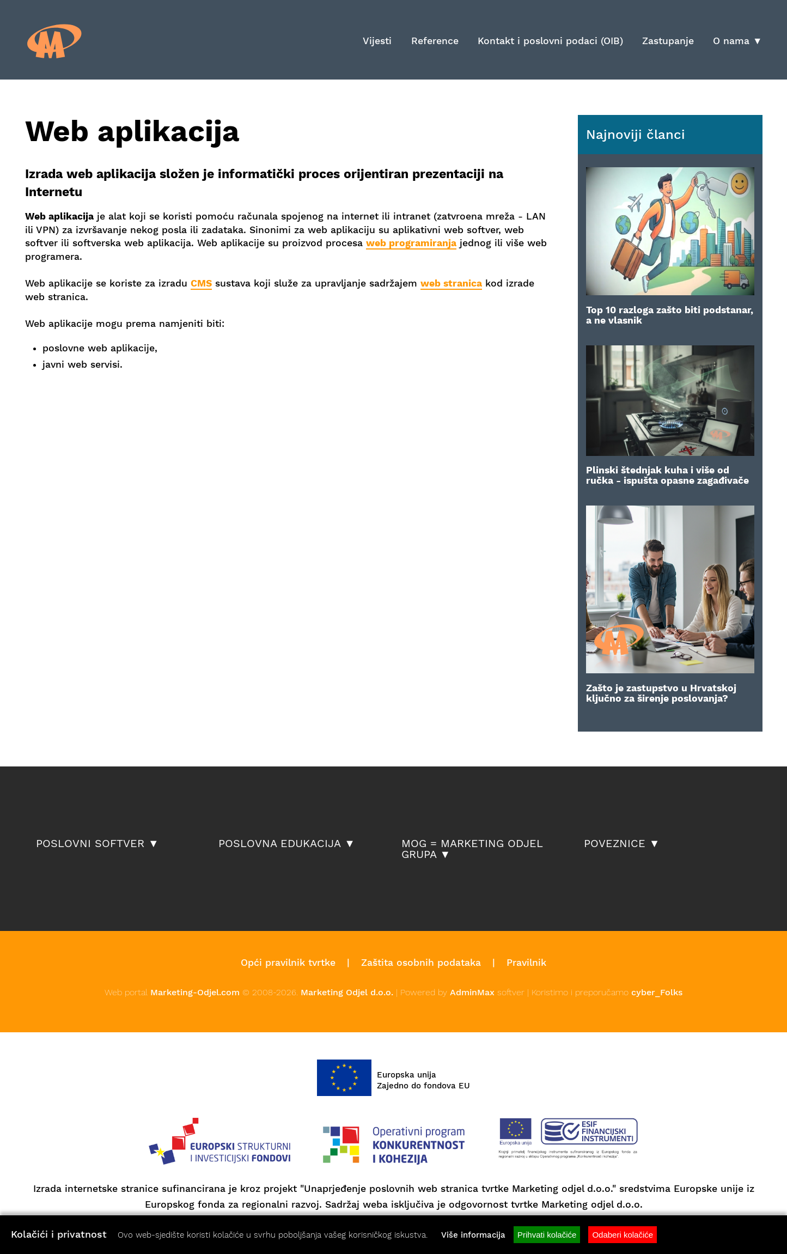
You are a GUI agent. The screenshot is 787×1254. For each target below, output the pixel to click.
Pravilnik (526, 962)
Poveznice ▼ (622, 843)
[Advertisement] (152, 407)
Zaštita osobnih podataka (421, 962)
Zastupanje (668, 40)
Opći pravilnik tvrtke (288, 962)
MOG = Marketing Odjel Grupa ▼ (471, 849)
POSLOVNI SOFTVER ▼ (97, 843)
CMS (201, 283)
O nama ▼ (737, 40)
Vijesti (377, 40)
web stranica (451, 283)
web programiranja (411, 243)
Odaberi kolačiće (622, 1234)
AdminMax (472, 992)
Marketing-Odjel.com (195, 992)
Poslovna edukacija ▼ (286, 843)
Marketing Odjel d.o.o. (347, 992)
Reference (435, 40)
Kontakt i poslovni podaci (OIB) (550, 40)
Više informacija (473, 1235)
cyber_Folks (656, 992)
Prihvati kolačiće (546, 1234)
